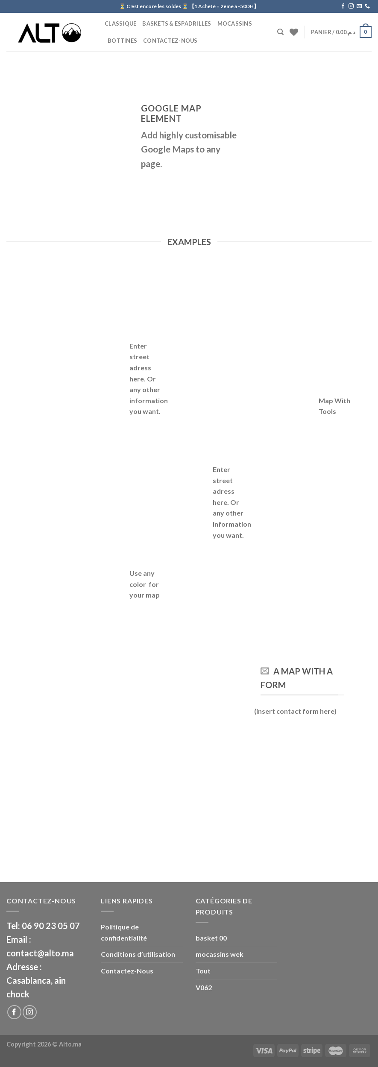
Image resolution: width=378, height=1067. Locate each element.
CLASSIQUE (120, 23)
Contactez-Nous (170, 40)
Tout (203, 971)
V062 (204, 987)
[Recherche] (280, 32)
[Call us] (367, 6)
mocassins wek (219, 954)
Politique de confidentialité (124, 932)
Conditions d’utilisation (138, 954)
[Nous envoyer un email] (359, 6)
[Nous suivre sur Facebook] (343, 6)
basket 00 (211, 938)
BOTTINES (122, 40)
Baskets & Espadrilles (176, 23)
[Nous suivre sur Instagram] (351, 6)
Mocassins (234, 23)
